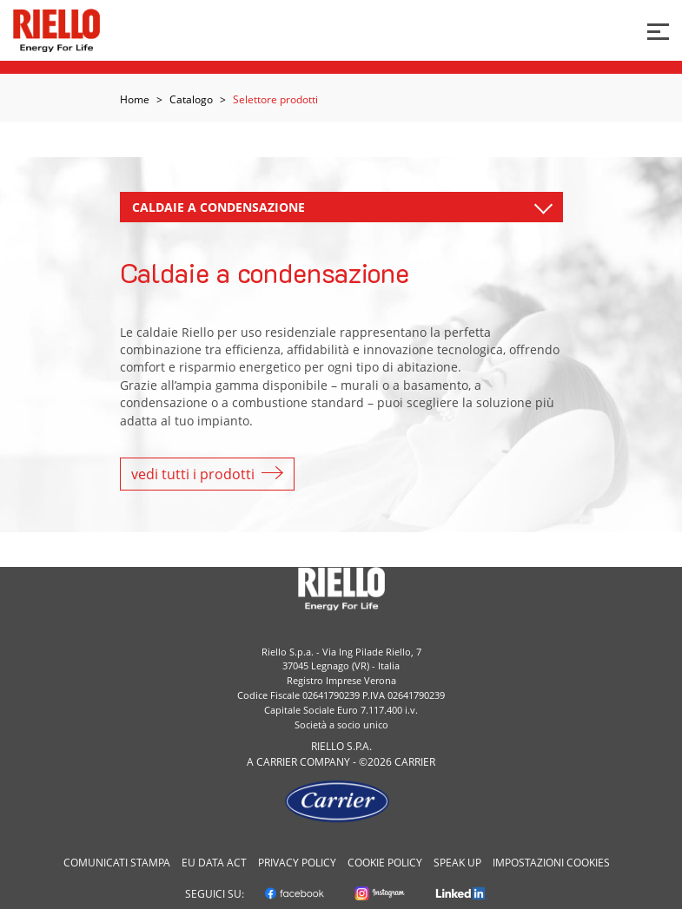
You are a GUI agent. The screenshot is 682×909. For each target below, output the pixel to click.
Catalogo (191, 99)
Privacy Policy (297, 862)
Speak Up (457, 862)
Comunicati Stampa (116, 862)
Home (134, 99)
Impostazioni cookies (551, 862)
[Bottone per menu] (658, 30)
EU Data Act (214, 862)
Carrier (276, 761)
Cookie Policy (385, 862)
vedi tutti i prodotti (207, 474)
